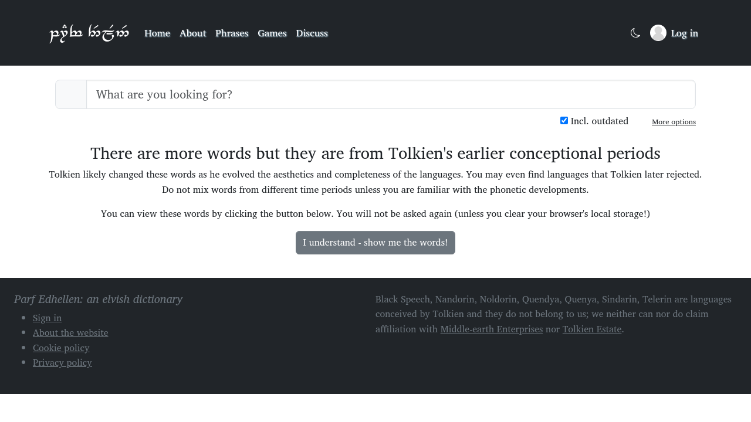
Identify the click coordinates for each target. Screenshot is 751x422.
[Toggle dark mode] (635, 33)
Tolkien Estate (592, 328)
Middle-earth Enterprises (492, 328)
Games (272, 32)
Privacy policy (62, 362)
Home (157, 32)
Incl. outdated (594, 121)
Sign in (47, 317)
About (193, 32)
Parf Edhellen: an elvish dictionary (89, 33)
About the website (71, 332)
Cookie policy (61, 347)
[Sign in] (674, 32)
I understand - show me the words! (375, 242)
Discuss (312, 32)
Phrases (231, 32)
